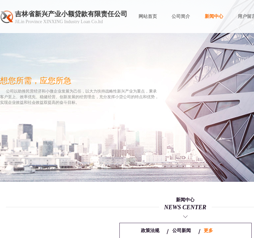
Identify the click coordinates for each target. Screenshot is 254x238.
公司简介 (181, 16)
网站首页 (148, 16)
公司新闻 (181, 230)
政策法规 (150, 230)
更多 (208, 230)
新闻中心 (214, 16)
